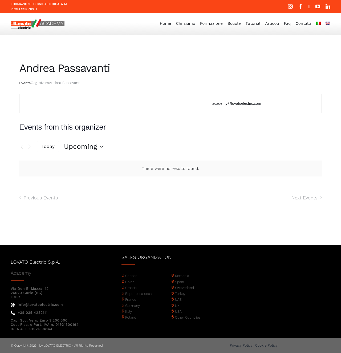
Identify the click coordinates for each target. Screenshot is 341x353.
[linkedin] (328, 6)
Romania (182, 276)
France (130, 300)
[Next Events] (29, 146)
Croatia (131, 288)
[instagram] (290, 6)
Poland (130, 317)
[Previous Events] (21, 146)
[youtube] (317, 6)
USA (178, 312)
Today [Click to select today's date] (48, 146)
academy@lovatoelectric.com (236, 103)
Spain (179, 282)
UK (177, 306)
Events (25, 83)
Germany (132, 306)
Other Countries (188, 317)
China (129, 282)
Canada (131, 276)
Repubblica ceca (138, 294)
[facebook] (300, 6)
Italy (128, 312)
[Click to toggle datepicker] (85, 146)
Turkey (180, 294)
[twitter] (309, 6)
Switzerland (184, 288)
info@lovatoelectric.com (37, 305)
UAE (178, 300)
